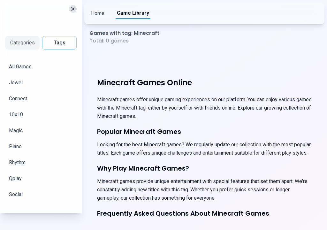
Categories (22, 43)
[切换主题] (73, 9)
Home (97, 13)
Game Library (133, 13)
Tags (59, 43)
